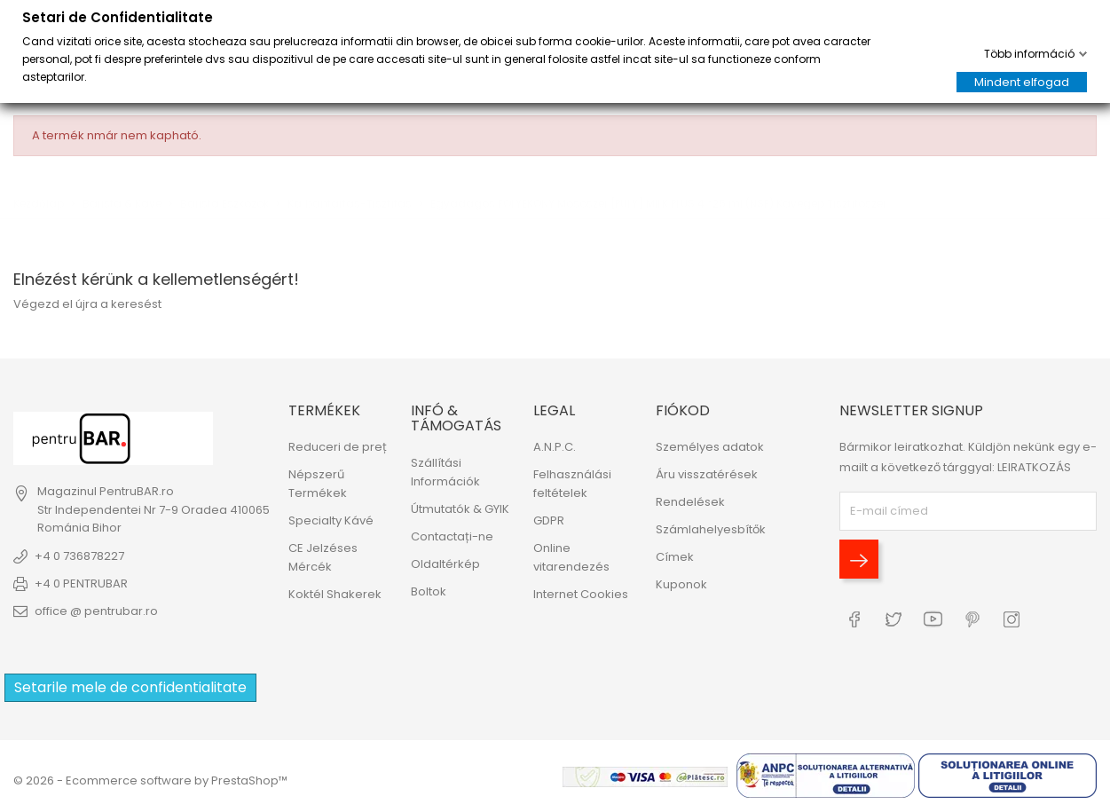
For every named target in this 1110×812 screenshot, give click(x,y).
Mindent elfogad (1021, 82)
